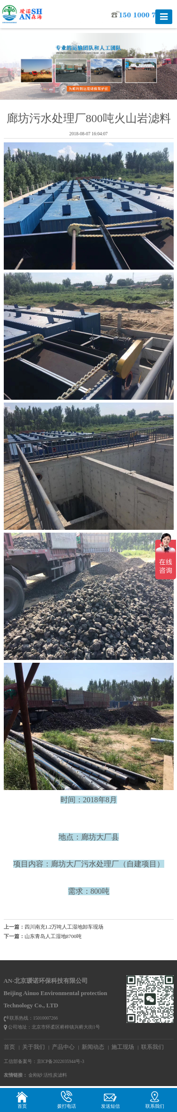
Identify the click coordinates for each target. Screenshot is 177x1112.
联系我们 (152, 1047)
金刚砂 (35, 1075)
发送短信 (110, 1099)
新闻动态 (93, 1047)
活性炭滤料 (55, 1075)
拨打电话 (66, 1099)
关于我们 (33, 1047)
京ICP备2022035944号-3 (60, 1061)
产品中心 (63, 1047)
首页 (9, 1047)
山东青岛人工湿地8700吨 (53, 936)
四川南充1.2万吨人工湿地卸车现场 (64, 927)
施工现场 (122, 1047)
